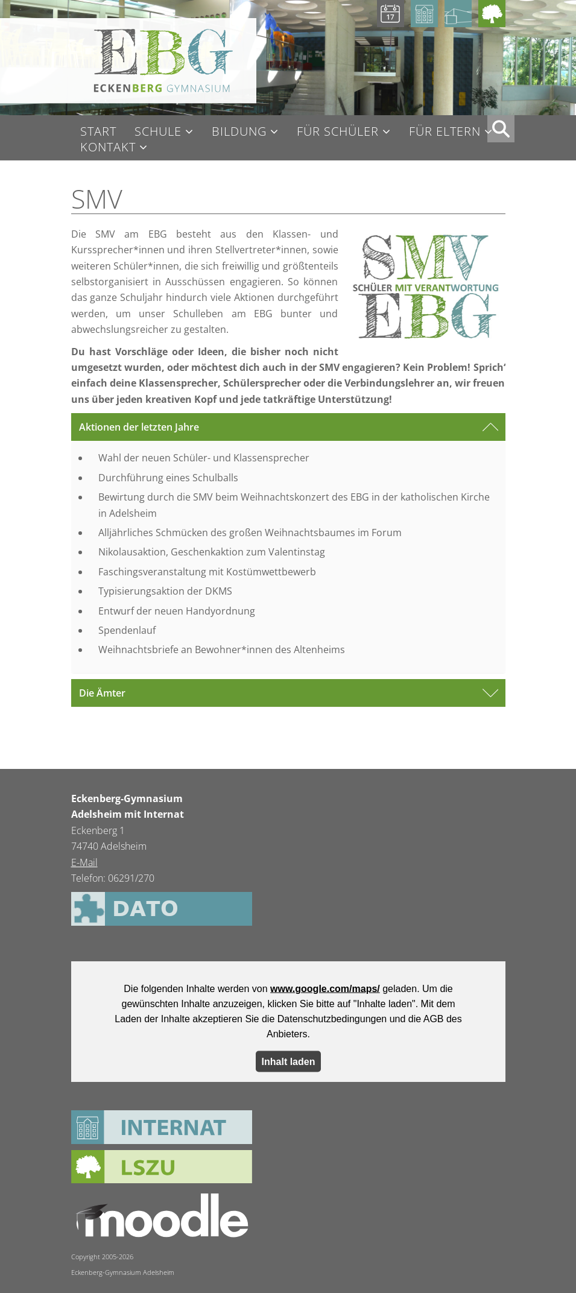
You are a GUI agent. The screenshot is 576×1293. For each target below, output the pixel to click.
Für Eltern (445, 131)
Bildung (239, 131)
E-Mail (84, 862)
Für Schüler (338, 131)
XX (500, 128)
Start (98, 131)
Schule (158, 131)
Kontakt (108, 147)
